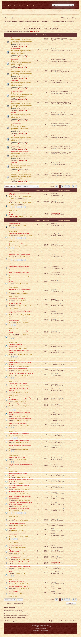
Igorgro (13, 293)
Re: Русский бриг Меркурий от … (61, 38)
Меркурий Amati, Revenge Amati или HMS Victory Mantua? (20, 503)
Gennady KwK (15, 334)
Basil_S (53, 223)
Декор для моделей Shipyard (17, 244)
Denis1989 (12, 588)
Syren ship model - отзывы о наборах (20, 418)
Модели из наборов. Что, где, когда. (40, 28)
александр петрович (57, 509)
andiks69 (53, 331)
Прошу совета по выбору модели (19, 508)
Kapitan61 (54, 423)
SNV (52, 154)
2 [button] (62, 187)
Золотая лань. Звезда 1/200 (17, 298)
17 (20, 260)
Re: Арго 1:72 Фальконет (58, 162)
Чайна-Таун (15, 146)
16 (17, 260)
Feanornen (12, 416)
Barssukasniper (15, 315)
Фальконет (14, 162)
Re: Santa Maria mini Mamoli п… (60, 102)
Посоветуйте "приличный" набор (19, 404)
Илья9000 (11, 521)
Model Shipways (16, 123)
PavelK (13, 559)
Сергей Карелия (55, 40)
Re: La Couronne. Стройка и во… (60, 113)
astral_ (10, 525)
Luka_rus (11, 392)
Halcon (11, 571)
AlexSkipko (14, 235)
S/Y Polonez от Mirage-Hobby (18, 383)
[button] (56, 186)
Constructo (14, 59)
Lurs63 (11, 401)
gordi (10, 547)
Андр (10, 593)
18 (22, 260)
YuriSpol (53, 61)
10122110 (53, 175)
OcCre (13, 135)
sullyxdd (11, 564)
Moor (12, 510)
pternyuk (11, 442)
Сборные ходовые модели (17, 523)
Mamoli (13, 101)
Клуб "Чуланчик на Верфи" (17, 200)
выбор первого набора (16, 519)
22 (24, 513)
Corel (12, 70)
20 (20, 513)
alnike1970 (54, 419)
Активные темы (20, 24)
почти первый (13, 591)
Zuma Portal (42, 625)
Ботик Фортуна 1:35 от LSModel (19, 433)
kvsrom (13, 477)
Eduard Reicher (15, 256)
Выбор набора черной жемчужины (19, 566)
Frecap (53, 72)
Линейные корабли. (15, 303)
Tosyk (12, 348)
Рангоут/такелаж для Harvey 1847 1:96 (21, 373)
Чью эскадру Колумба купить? (18, 586)
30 (20, 207)
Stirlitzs (13, 366)
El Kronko (54, 373)
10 (15, 238)
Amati (13, 38)
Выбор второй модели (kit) (17, 457)
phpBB (36, 626)
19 (24, 260)
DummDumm (55, 266)
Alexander (11, 573)
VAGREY (53, 519)
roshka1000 (12, 483)
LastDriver (54, 434)
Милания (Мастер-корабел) (19, 151)
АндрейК (11, 283)
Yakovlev (11, 584)
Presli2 (53, 311)
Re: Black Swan (55, 136)
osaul (52, 413)
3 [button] (64, 187)
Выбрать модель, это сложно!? (18, 423)
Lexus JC (13, 246)
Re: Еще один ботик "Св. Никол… (61, 173)
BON (52, 533)
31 (22, 207)
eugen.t (53, 201)
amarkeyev (54, 93)
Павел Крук (54, 404)
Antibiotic (13, 305)
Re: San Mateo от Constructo (59, 59)
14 (24, 238)
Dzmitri (53, 82)
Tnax (12, 435)
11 (17, 238)
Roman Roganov (17, 31)
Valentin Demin (34, 31)
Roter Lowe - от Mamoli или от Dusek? (20, 562)
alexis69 (13, 322)
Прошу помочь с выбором (17, 491)
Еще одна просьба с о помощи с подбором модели (18, 319)
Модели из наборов (16, 35)
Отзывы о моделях (14, 223)
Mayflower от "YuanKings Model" (19, 233)
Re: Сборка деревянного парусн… (61, 146)
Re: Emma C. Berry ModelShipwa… (61, 123)
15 (15, 260)
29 (17, 207)
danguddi (11, 506)
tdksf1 (52, 164)
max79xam (12, 386)
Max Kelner (14, 354)
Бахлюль (13, 449)
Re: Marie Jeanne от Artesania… (60, 49)
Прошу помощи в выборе (17, 581)
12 (20, 238)
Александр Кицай (56, 398)
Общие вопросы (20, 198)
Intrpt (10, 553)
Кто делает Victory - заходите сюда (19, 254)
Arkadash (53, 104)
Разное (13, 173)
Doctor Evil (14, 197)
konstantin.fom (55, 304)
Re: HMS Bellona (56, 70)
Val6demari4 (14, 406)
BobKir (53, 148)
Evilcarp (13, 375)
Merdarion (12, 370)
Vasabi (53, 582)
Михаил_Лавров (16, 276)
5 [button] (69, 187)
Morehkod (54, 193)
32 (24, 207)
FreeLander (26, 31)
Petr (10, 530)
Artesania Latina (16, 48)
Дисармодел (12, 528)
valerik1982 (54, 572)
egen (52, 125)
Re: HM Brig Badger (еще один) (60, 91)
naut (12, 537)
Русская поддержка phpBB (40, 628)
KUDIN (13, 468)
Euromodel (14, 80)
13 (22, 238)
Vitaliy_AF (14, 425)
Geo (52, 254)
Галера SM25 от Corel (15, 545)
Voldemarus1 (54, 389)
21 (22, 513)
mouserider (12, 489)
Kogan (53, 319)
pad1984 (11, 420)
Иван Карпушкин (56, 458)
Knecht (13, 270)
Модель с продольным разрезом (19, 440)
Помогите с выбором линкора (18, 368)
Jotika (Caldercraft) (17, 91)
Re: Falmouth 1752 (56, 81)
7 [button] (73, 187)
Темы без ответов (9, 24)
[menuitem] (14, 17)
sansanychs (54, 50)
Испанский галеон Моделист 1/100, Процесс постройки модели (20, 290)
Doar (10, 225)
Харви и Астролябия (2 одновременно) (16, 345)
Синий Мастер (55, 445)
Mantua (13, 112)
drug (52, 545)
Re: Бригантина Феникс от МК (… (61, 152)
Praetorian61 (54, 114)
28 (15, 207)
